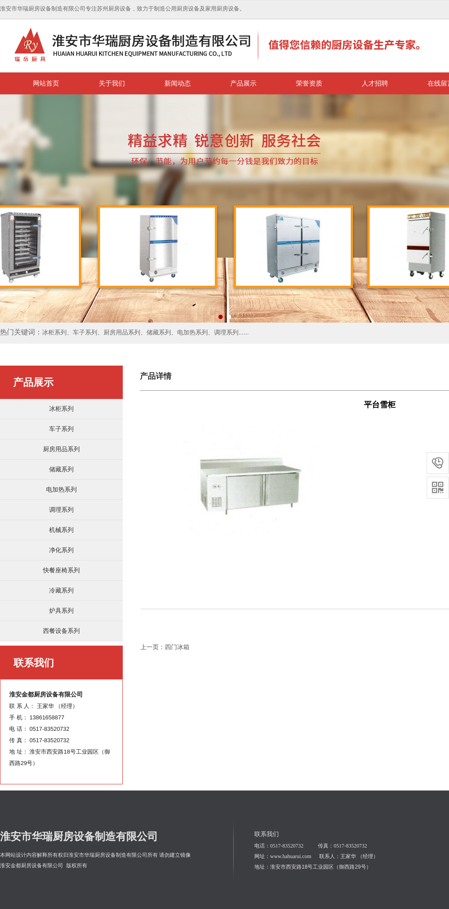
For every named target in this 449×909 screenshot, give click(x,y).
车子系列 (61, 428)
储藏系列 (61, 469)
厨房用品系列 (61, 449)
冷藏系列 (61, 590)
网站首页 (46, 83)
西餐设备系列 (61, 630)
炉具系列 (61, 610)
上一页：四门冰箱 (164, 646)
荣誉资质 (309, 83)
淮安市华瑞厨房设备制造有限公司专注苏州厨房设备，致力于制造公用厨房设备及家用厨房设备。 (122, 8)
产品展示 (243, 83)
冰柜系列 (61, 408)
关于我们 (112, 83)
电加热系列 (61, 489)
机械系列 (61, 529)
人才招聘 (375, 83)
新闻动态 (177, 83)
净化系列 (61, 549)
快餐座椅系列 (61, 570)
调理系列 (61, 509)
